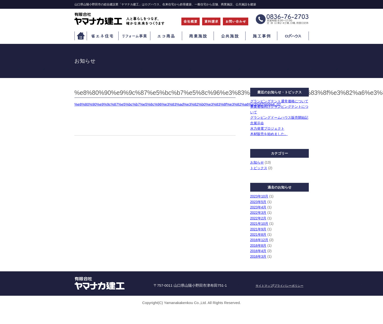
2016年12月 (259, 240)
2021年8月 (258, 234)
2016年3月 (258, 256)
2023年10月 (259, 196)
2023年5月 (258, 202)
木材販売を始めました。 (269, 134)
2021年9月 (258, 229)
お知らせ (257, 162)
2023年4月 (258, 207)
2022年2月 (258, 218)
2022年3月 (258, 213)
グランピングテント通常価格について (279, 101)
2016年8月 (258, 245)
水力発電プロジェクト (267, 128)
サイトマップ (264, 285)
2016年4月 (258, 251)
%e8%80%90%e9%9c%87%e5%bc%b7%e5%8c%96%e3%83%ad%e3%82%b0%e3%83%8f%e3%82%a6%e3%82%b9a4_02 (177, 104)
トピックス (258, 168)
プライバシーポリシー (288, 285)
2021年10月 (259, 224)
